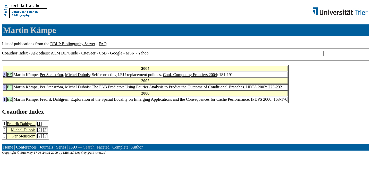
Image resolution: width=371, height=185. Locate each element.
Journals (46, 147)
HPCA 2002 (256, 87)
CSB (103, 53)
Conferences (26, 147)
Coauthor (14, 111)
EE (9, 74)
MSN (130, 53)
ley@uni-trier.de (93, 152)
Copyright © (11, 152)
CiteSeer (88, 53)
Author (137, 147)
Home (8, 147)
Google (116, 53)
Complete (120, 147)
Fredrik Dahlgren (54, 99)
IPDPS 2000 (261, 99)
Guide (73, 53)
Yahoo (143, 53)
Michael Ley (72, 152)
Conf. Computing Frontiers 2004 (190, 74)
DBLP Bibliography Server (72, 44)
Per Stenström (51, 74)
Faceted (103, 147)
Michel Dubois (77, 74)
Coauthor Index (15, 53)
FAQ (103, 44)
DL (63, 53)
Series (61, 147)
